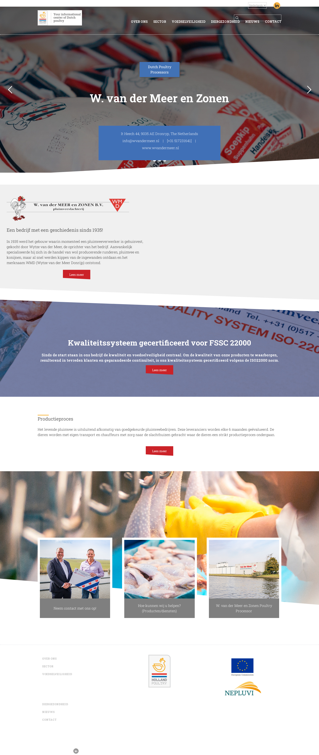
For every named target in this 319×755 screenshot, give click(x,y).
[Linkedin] (277, 5)
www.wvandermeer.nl (160, 147)
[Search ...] (257, 18)
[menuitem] (142, 22)
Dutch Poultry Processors (159, 69)
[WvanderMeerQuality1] (159, 542)
